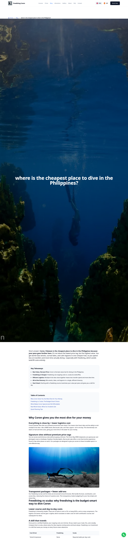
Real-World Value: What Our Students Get (43, 407)
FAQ (75, 3)
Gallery (64, 3)
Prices (46, 3)
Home (10, 18)
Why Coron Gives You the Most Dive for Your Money (46, 399)
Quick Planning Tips (37, 409)
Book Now (115, 3)
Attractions (57, 3)
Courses (40, 3)
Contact (80, 3)
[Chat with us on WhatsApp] (123, 534)
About (70, 3)
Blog (51, 3)
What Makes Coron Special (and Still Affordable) (45, 404)
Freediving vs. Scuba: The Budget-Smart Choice (45, 401)
